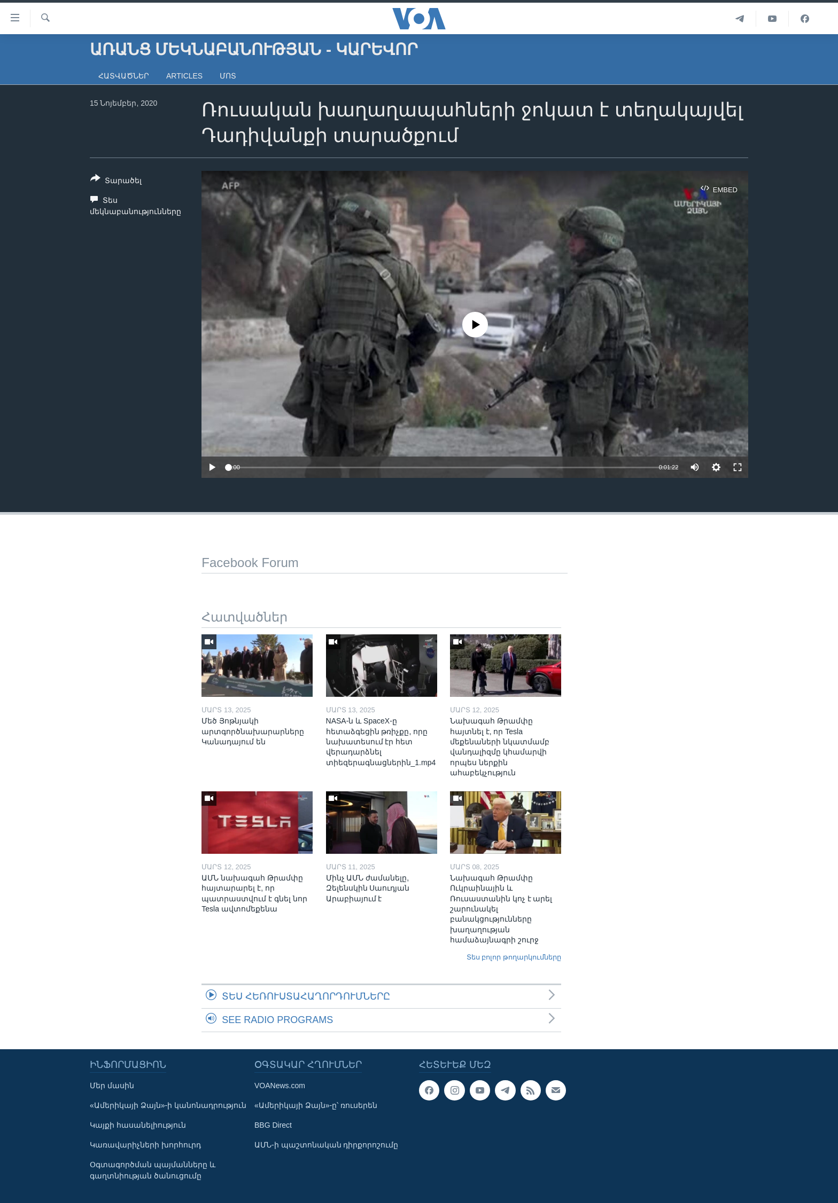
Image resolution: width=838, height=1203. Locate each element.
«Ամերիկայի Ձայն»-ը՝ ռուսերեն (315, 1105)
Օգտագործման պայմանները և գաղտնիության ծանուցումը (152, 1170)
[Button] (116, 181)
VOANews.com (279, 1085)
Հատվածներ (123, 76)
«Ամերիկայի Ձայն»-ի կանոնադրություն (168, 1105)
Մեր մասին (112, 1085)
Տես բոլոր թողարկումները (514, 957)
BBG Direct (273, 1125)
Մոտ (228, 76)
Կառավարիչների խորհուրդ (145, 1145)
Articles (184, 76)
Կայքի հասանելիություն (138, 1125)
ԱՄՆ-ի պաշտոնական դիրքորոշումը (326, 1145)
